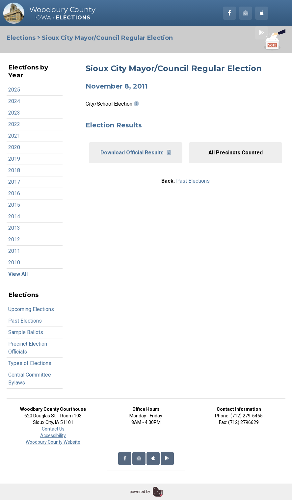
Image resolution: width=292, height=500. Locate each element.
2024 (14, 101)
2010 (14, 262)
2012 (14, 239)
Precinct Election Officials (27, 348)
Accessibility (53, 435)
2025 (14, 90)
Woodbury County (62, 9)
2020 (14, 147)
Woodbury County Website (53, 442)
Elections (21, 37)
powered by (140, 491)
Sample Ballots (25, 332)
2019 (14, 159)
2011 (14, 251)
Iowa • (62, 17)
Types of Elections (29, 363)
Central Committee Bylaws (29, 379)
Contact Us (53, 429)
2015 (14, 205)
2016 (14, 193)
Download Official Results (135, 152)
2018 (14, 170)
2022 (14, 124)
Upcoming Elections (31, 309)
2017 (14, 182)
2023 (14, 113)
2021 (14, 136)
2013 (14, 228)
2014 (14, 216)
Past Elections (25, 321)
